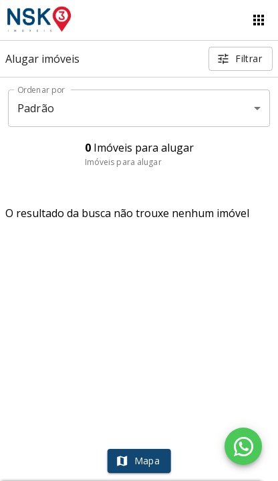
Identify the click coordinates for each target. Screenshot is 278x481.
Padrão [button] (35, 108)
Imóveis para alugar (123, 162)
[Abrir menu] (259, 20)
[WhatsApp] (243, 446)
